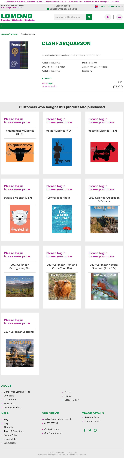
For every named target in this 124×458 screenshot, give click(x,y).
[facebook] (84, 430)
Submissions (10, 442)
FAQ (6, 419)
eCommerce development (48, 455)
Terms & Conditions (13, 431)
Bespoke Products (13, 407)
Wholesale (9, 395)
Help (6, 423)
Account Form (92, 417)
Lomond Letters (93, 421)
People (68, 396)
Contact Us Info (51, 429)
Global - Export (72, 399)
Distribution (10, 399)
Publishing (9, 403)
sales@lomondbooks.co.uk (63, 8)
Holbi (63, 455)
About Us (8, 427)
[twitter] (89, 430)
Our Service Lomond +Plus (17, 391)
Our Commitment (53, 433)
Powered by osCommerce (76, 455)
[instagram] (95, 430)
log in (50, 83)
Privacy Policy (10, 435)
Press (67, 392)
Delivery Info (10, 439)
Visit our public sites (10, 8)
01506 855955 (63, 5)
